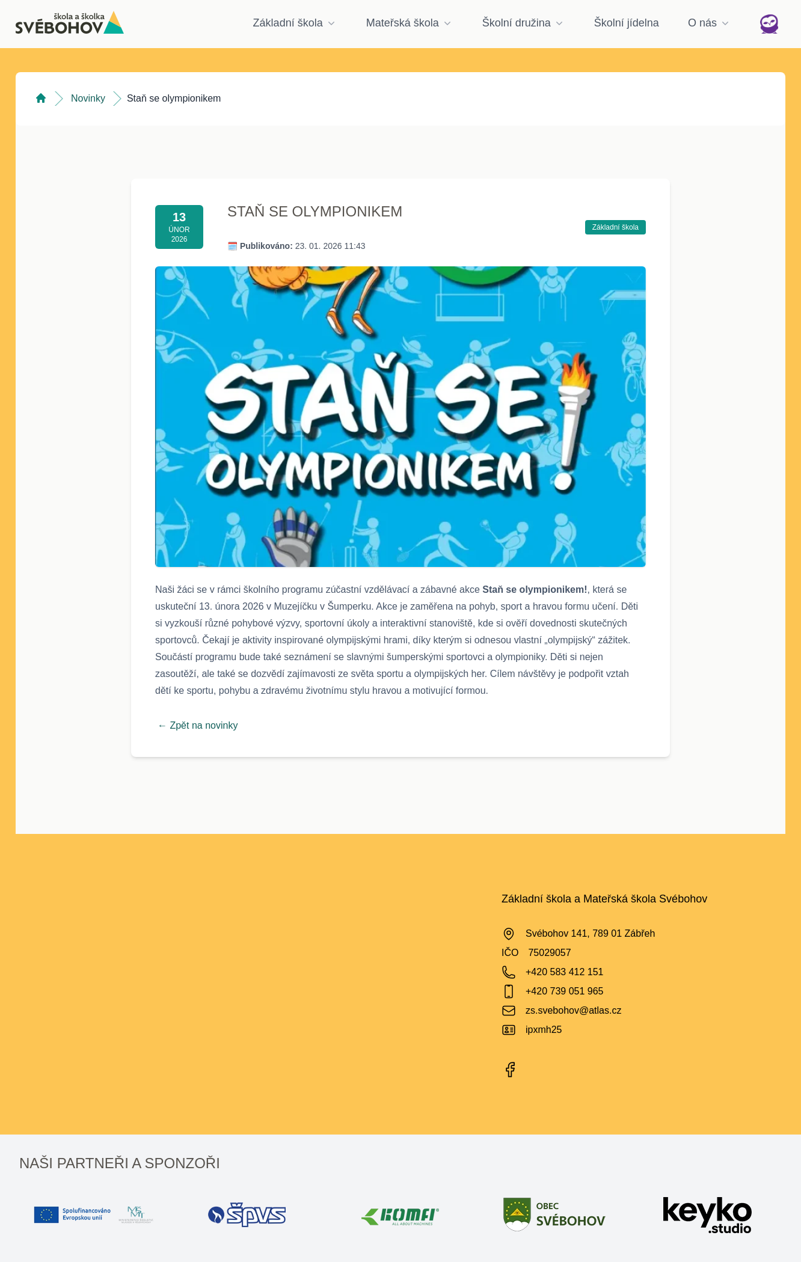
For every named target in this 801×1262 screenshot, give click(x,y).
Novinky (88, 98)
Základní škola (295, 23)
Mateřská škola (409, 23)
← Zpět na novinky (198, 725)
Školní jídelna (626, 23)
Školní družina (523, 23)
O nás (709, 23)
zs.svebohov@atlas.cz (573, 1010)
